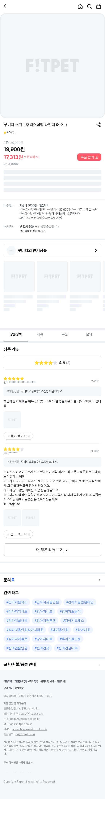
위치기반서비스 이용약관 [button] (53, 681)
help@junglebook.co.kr (25, 718)
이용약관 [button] (8, 681)
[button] (6, 6)
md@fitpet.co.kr (28, 708)
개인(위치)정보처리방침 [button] (27, 681)
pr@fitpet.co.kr (25, 734)
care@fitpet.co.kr (32, 713)
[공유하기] (98, 124)
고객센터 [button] (8, 688)
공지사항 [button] (19, 688)
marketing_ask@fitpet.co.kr (29, 729)
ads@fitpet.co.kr (21, 724)
